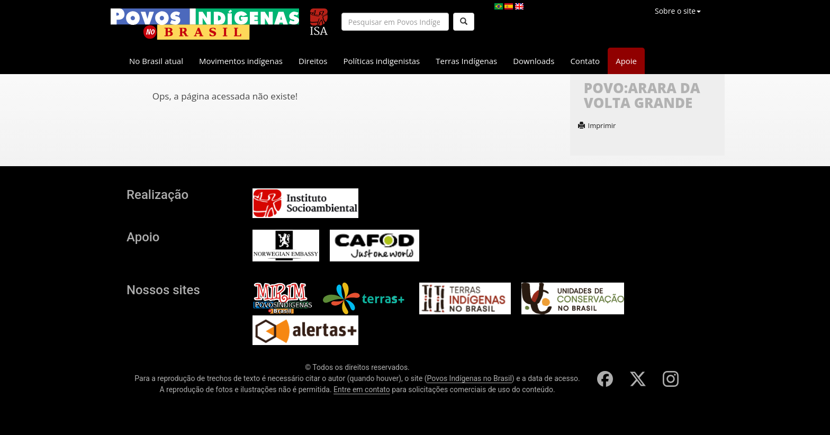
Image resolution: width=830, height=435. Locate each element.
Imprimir (597, 125)
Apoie (626, 61)
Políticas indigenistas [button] (381, 61)
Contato (585, 61)
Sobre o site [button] (678, 11)
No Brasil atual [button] (156, 61)
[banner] (204, 24)
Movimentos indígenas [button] (241, 61)
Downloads (533, 61)
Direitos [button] (313, 61)
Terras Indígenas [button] (466, 61)
